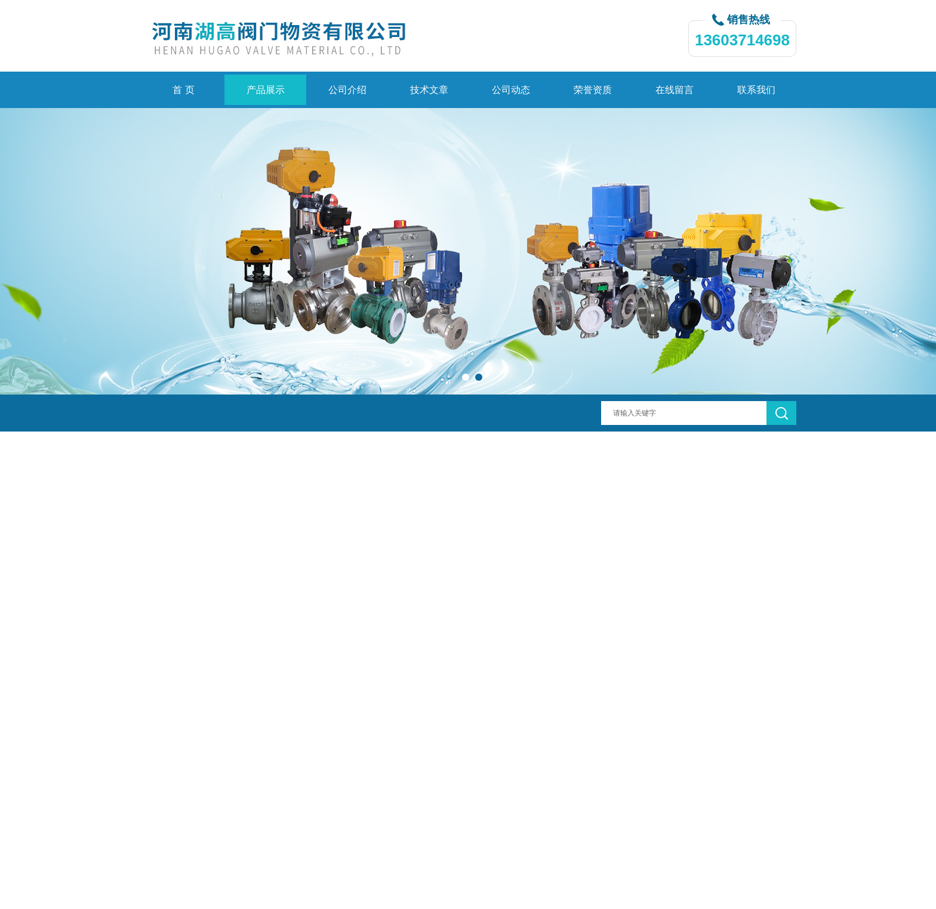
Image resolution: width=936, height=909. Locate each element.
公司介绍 (347, 90)
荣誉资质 (593, 90)
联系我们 (756, 90)
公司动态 (511, 90)
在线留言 (674, 90)
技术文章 (429, 90)
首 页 (183, 90)
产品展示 (266, 90)
